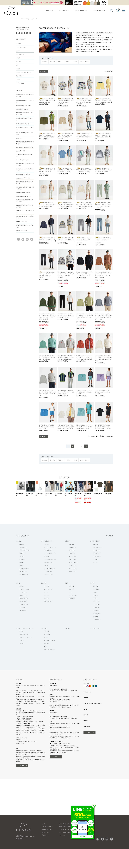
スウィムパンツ (73, 568)
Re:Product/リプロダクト (23, 160)
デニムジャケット (49, 550)
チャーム (46, 643)
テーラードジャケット (50, 547)
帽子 (17, 65)
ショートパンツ (73, 565)
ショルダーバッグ (24, 589)
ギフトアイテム (20, 83)
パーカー (22, 556)
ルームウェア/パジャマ (26, 637)
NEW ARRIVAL (81, 10)
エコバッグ (22, 607)
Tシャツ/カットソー (25, 550)
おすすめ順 (91, 436)
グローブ (95, 595)
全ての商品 (109, 536)
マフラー (95, 598)
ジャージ (22, 562)
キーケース (96, 610)
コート (46, 565)
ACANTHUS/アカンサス (22, 109)
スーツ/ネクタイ (20, 54)
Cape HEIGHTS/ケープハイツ (23, 192)
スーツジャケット (98, 547)
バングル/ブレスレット (50, 640)
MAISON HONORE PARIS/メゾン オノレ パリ (24, 113)
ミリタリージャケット (50, 559)
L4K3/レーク (19, 138)
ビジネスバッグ (24, 604)
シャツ (21, 565)
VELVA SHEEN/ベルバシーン (23, 196)
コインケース (97, 604)
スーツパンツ (97, 553)
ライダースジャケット (50, 553)
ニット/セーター (24, 568)
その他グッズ (97, 619)
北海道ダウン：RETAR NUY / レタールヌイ (25, 95)
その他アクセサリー (49, 649)
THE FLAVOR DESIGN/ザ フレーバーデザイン (25, 188)
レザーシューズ (48, 589)
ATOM (64, 835)
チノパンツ (72, 553)
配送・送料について (47, 829)
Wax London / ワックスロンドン (24, 147)
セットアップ (23, 547)
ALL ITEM (22, 544)
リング (46, 637)
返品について (19, 739)
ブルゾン (46, 556)
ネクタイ (95, 559)
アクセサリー (19, 76)
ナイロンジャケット (49, 568)
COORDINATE (99, 10)
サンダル (46, 598)
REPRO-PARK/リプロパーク (23, 178)
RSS (60, 835)
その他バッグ (23, 610)
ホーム (17, 19)
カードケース (97, 607)
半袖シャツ (22, 553)
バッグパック (23, 595)
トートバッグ (23, 592)
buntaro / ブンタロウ (21, 221)
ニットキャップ (73, 595)
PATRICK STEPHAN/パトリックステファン (24, 217)
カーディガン (23, 571)
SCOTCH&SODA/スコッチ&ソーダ (29, 19)
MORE (22, 765)
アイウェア (96, 589)
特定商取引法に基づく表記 (66, 827)
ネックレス (47, 634)
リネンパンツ (72, 559)
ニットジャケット (49, 574)
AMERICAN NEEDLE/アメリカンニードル (25, 170)
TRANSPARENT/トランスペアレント (25, 211)
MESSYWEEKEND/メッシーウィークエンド (25, 164)
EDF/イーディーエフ (21, 230)
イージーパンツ (73, 556)
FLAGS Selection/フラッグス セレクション (24, 200)
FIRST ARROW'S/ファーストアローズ (24, 226)
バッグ (18, 58)
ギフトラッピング (64, 824)
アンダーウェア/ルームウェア (24, 72)
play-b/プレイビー (21, 151)
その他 (95, 562)
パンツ (18, 51)
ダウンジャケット (49, 562)
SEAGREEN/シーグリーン (22, 123)
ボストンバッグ (24, 598)
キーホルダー (97, 613)
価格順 (98, 436)
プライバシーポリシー (65, 829)
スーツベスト (97, 550)
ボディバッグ (23, 601)
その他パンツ (72, 571)
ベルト (95, 592)
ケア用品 (95, 616)
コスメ (18, 79)
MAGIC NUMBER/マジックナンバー (24, 128)
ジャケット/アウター (21, 47)
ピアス (46, 646)
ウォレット (96, 601)
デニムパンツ (72, 547)
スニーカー (47, 595)
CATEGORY (64, 10)
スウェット (22, 559)
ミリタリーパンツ (73, 562)
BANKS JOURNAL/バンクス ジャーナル (24, 133)
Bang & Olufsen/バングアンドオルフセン (24, 206)
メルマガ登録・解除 (64, 832)
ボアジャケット (48, 571)
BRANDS (49, 10)
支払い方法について (47, 827)
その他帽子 (72, 598)
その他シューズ (48, 601)
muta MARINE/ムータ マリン (23, 105)
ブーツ (46, 592)
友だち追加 (82, 836)
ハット (70, 592)
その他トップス (24, 574)
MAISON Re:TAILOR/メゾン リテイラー (24, 182)
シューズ (18, 61)
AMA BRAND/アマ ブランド (23, 174)
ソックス (22, 640)
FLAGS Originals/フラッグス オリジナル (25, 101)
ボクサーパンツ (24, 634)
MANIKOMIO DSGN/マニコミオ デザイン (25, 142)
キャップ (71, 589)
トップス (18, 43)
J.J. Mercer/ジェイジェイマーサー (24, 155)
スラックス (72, 550)
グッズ (18, 68)
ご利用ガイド (45, 835)
